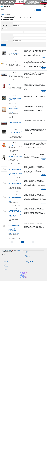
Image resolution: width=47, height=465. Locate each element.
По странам (6, 264)
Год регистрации (4, 28)
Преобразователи (12, 84)
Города (26, 255)
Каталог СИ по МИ (7, 262)
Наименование (4, 23)
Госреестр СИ (27, 256)
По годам (5, 269)
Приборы (26, 252)
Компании (26, 254)
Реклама (27, 264)
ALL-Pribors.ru (5, 6)
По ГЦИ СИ (6, 265)
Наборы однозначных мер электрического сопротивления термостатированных (15, 132)
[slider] (1, 29)
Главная (26, 251)
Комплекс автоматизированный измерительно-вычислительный (15, 98)
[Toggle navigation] (44, 7)
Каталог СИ (6, 261)
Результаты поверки (29, 261)
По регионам (6, 266)
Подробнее (43, 57)
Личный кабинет (29, 262)
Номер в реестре (4, 25)
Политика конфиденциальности (30, 257)
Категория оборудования (5, 37)
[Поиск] (18, 10)
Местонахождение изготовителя (4, 41)
